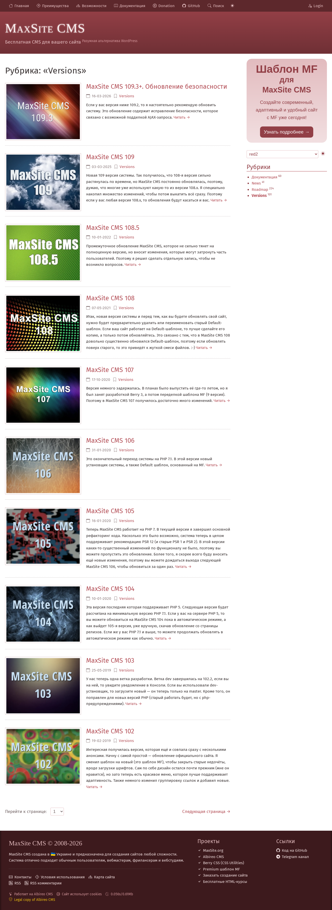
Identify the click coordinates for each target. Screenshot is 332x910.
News (256, 183)
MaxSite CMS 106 (110, 440)
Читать (180, 117)
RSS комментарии (46, 883)
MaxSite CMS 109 (110, 157)
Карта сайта (104, 877)
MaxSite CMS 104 (110, 589)
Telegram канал (295, 857)
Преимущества (55, 6)
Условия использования (63, 877)
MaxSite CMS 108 (110, 298)
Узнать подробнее (284, 132)
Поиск (218, 6)
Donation (166, 6)
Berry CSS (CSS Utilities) (223, 863)
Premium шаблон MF (221, 869)
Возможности (94, 6)
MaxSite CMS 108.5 (112, 228)
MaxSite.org (213, 850)
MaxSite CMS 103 (110, 660)
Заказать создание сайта (225, 875)
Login (318, 6)
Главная (21, 6)
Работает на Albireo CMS (33, 894)
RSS (17, 883)
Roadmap (260, 189)
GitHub (194, 6)
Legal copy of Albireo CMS (34, 900)
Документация (132, 6)
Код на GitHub (294, 850)
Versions (126, 96)
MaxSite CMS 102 (110, 731)
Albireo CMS (213, 857)
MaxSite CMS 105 (110, 511)
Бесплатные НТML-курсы (225, 881)
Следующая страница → (206, 811)
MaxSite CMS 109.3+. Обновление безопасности (156, 86)
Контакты (22, 877)
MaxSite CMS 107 (110, 370)
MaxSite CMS (45, 28)
